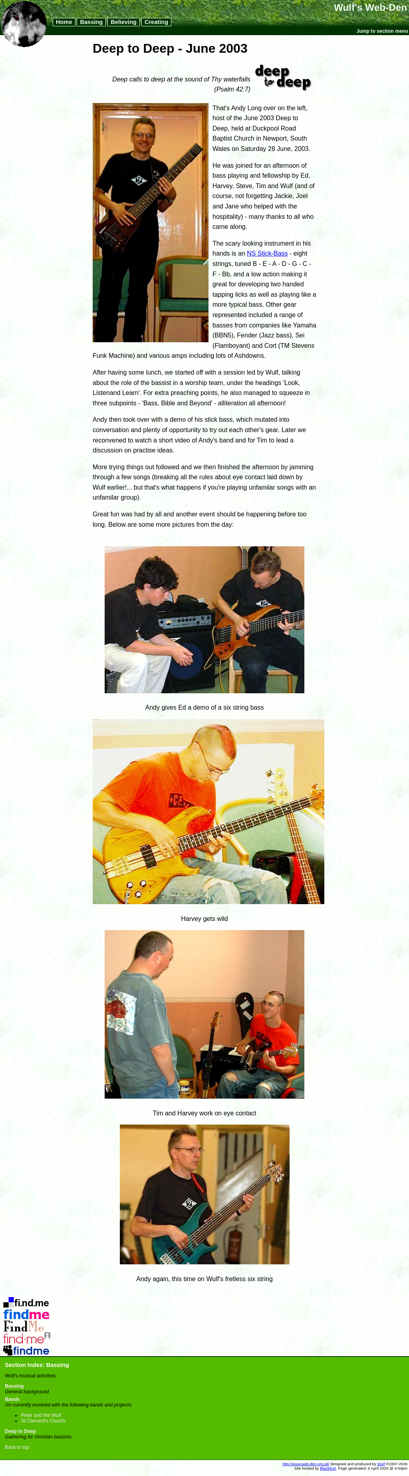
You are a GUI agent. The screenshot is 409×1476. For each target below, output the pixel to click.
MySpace (26, 1347)
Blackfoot (328, 1468)
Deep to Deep (20, 1431)
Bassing (91, 22)
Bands (12, 1399)
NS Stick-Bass (267, 253)
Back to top (17, 1447)
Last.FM (26, 1335)
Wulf (381, 1464)
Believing (124, 22)
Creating (156, 22)
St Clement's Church (43, 1421)
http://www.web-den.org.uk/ (305, 1464)
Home (64, 22)
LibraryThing (26, 1323)
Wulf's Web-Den (370, 7)
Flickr (26, 1311)
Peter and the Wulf (41, 1415)
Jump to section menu (382, 31)
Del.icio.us (26, 1299)
